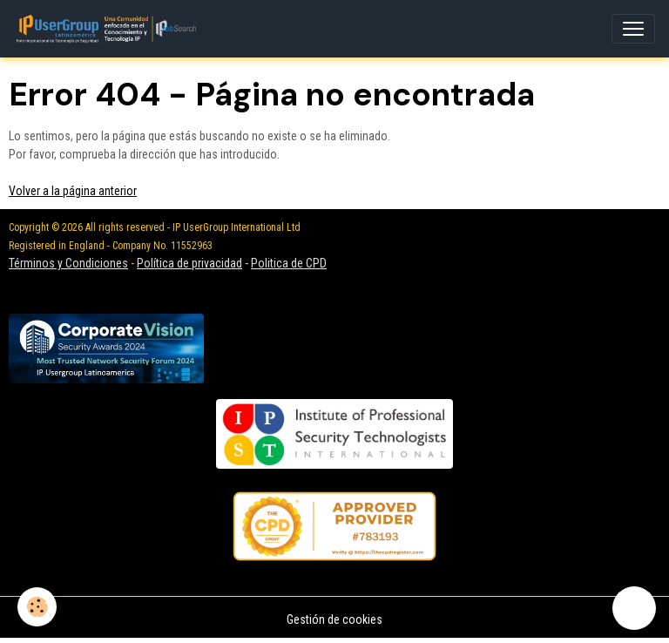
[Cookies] (37, 606)
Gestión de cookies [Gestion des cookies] (334, 619)
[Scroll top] (634, 608)
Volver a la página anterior (73, 191)
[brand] (109, 29)
